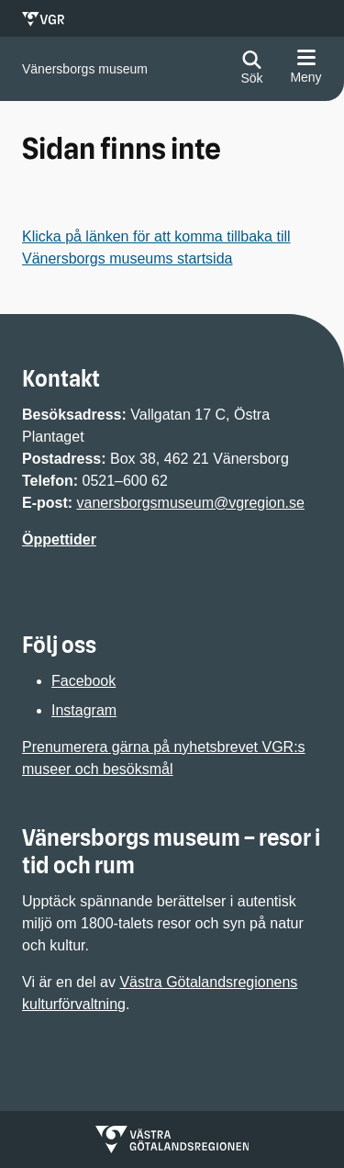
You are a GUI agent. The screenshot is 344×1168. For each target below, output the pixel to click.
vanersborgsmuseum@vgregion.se (191, 503)
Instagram (84, 710)
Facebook (83, 681)
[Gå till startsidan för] (85, 69)
